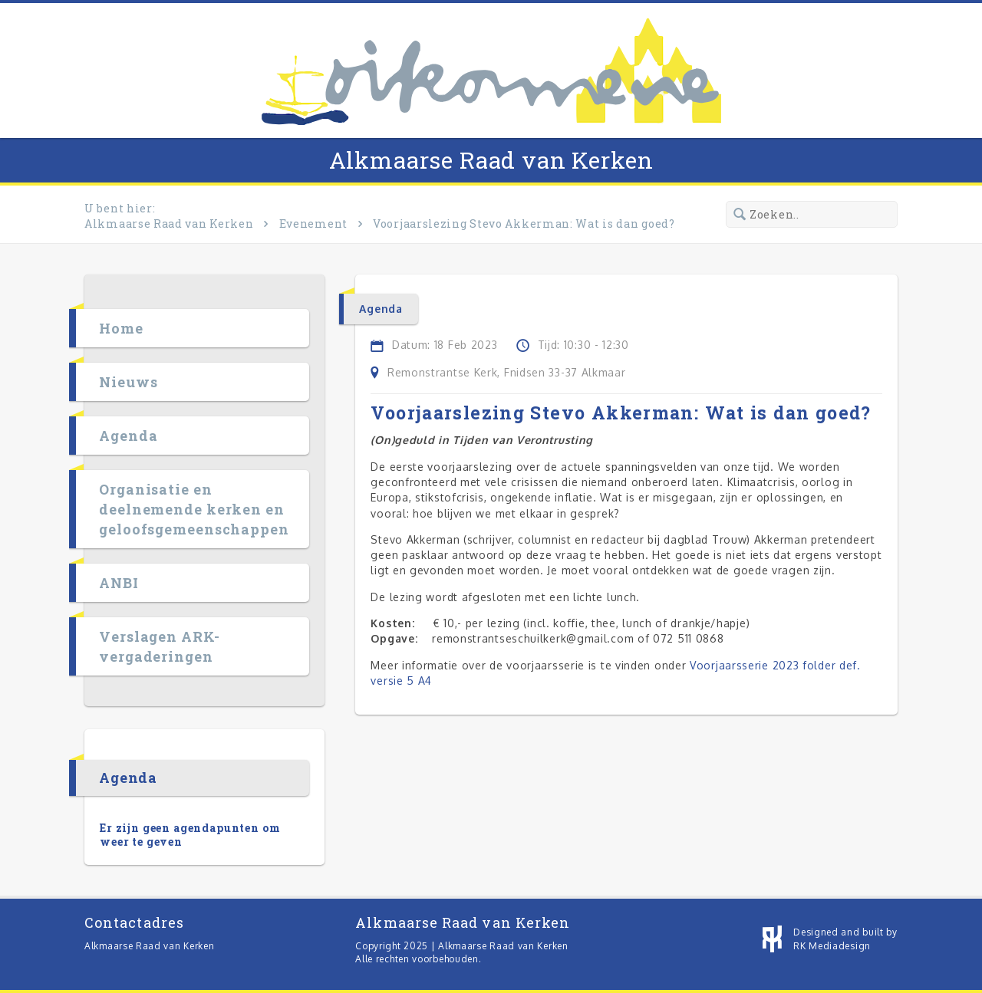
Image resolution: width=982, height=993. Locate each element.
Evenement (313, 223)
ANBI (119, 583)
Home (121, 328)
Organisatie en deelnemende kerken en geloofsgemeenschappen (194, 509)
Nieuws (128, 382)
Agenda (128, 435)
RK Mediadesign (832, 946)
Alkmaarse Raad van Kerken (491, 160)
